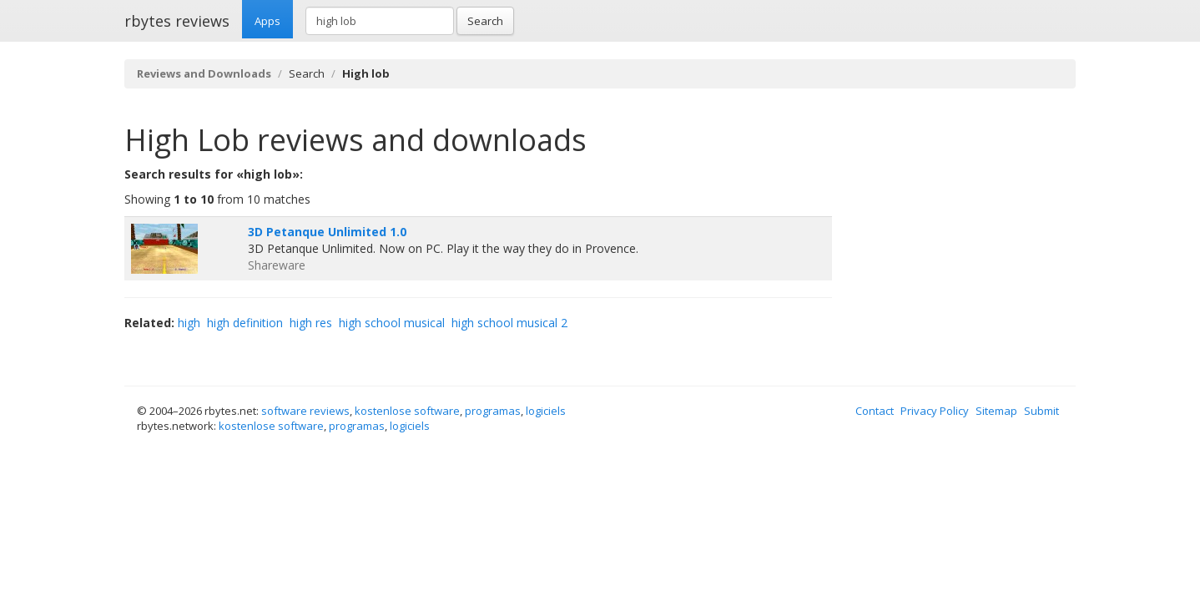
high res (311, 323)
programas (493, 410)
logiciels (546, 410)
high (189, 323)
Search (485, 20)
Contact (874, 410)
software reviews (305, 410)
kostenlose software (407, 410)
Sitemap (996, 410)
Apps (267, 20)
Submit (1041, 410)
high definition (245, 323)
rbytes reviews (176, 21)
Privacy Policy (934, 410)
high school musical (392, 323)
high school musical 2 (509, 323)
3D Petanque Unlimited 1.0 (327, 232)
